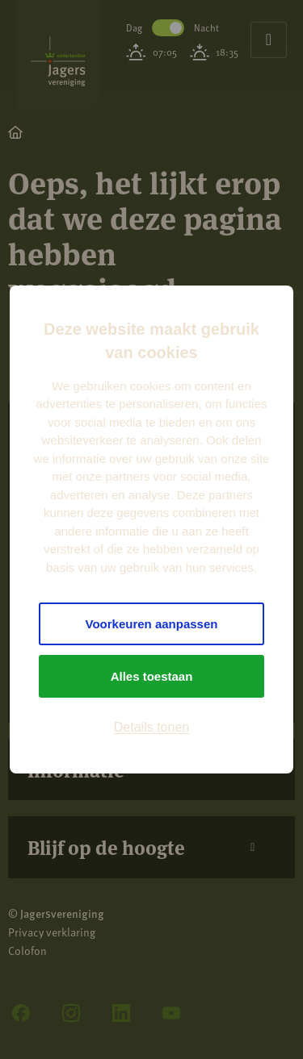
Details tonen (151, 727)
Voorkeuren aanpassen (152, 624)
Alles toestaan (152, 676)
